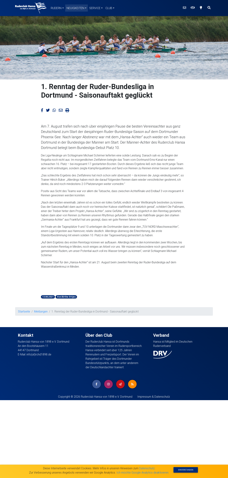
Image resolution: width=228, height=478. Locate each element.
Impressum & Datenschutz (153, 396)
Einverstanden (185, 470)
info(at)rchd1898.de (39, 354)
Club (108, 8)
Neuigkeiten (75, 8)
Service (94, 8)
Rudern (56, 8)
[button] (49, 279)
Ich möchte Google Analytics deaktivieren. (142, 472)
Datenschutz (147, 468)
